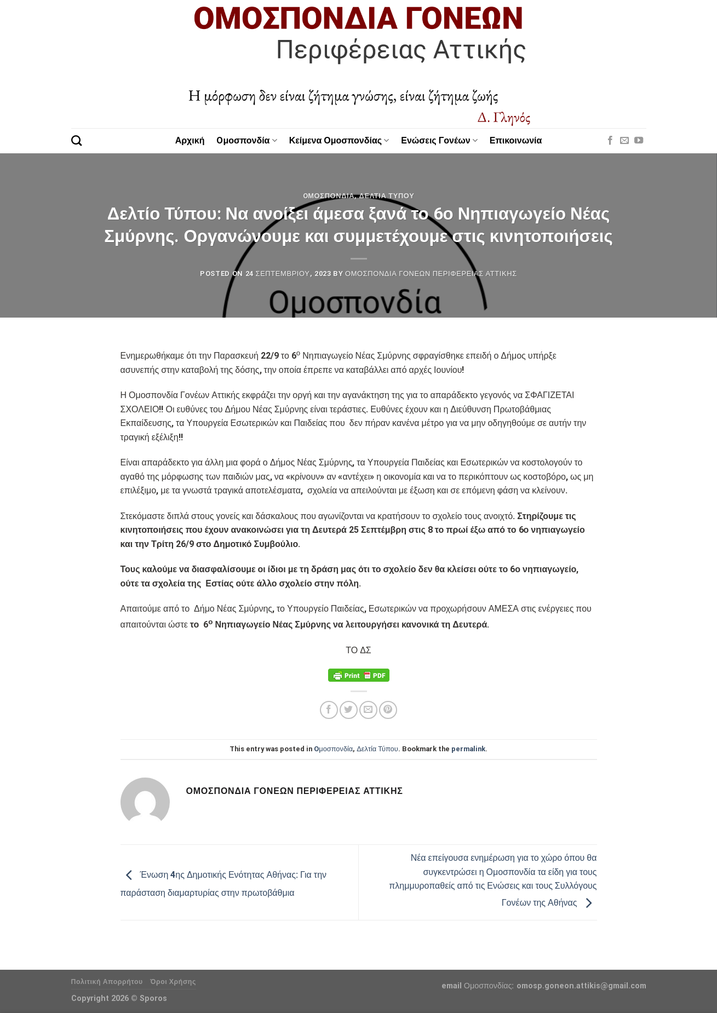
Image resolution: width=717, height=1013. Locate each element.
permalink (468, 749)
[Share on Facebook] (329, 710)
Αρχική (190, 140)
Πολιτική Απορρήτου (107, 982)
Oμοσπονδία (246, 140)
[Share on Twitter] (349, 710)
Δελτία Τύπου (387, 196)
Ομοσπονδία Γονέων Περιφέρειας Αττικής (431, 273)
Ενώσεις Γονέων (439, 140)
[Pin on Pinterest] (388, 710)
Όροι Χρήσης (173, 982)
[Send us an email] (624, 141)
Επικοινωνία (516, 140)
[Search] (76, 140)
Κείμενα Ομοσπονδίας (339, 140)
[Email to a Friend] (368, 710)
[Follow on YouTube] (638, 141)
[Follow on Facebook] (610, 141)
